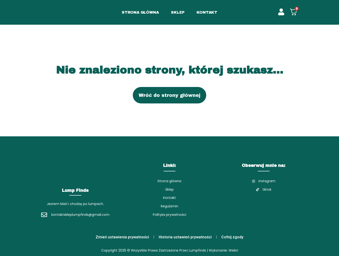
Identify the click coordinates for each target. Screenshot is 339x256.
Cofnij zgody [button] (232, 237)
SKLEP (177, 12)
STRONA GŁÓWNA (140, 12)
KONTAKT (207, 12)
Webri (233, 250)
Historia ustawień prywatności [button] (185, 237)
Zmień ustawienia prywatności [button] (122, 237)
